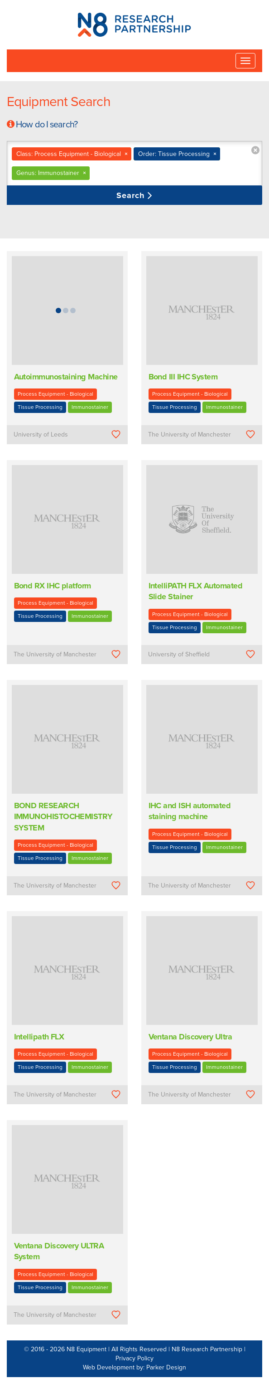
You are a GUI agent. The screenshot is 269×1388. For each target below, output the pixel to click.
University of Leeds (41, 434)
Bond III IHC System (183, 377)
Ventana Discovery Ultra (190, 1037)
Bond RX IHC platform (52, 586)
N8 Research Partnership (207, 1349)
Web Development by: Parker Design (134, 1367)
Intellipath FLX (39, 1037)
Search (132, 195)
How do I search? (46, 124)
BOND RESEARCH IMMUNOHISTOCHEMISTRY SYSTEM (63, 817)
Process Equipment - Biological (55, 394)
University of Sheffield (179, 654)
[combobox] (134, 163)
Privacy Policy (134, 1358)
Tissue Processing (40, 407)
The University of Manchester (189, 434)
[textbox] (146, 173)
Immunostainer (90, 407)
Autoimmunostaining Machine (66, 377)
